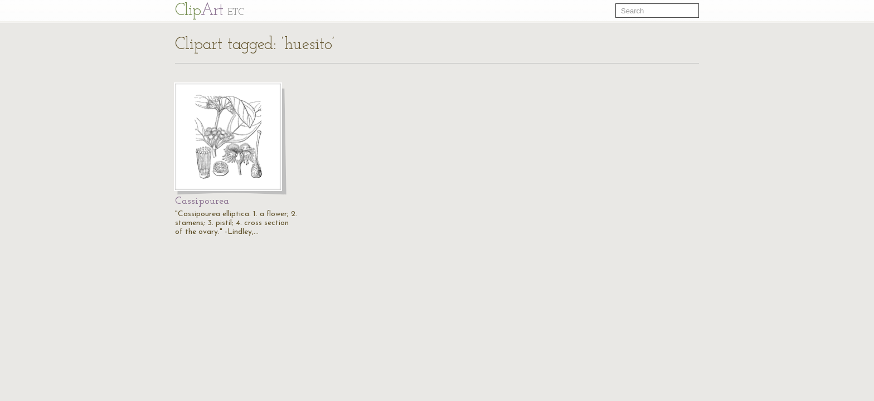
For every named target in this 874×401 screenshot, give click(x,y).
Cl (209, 10)
